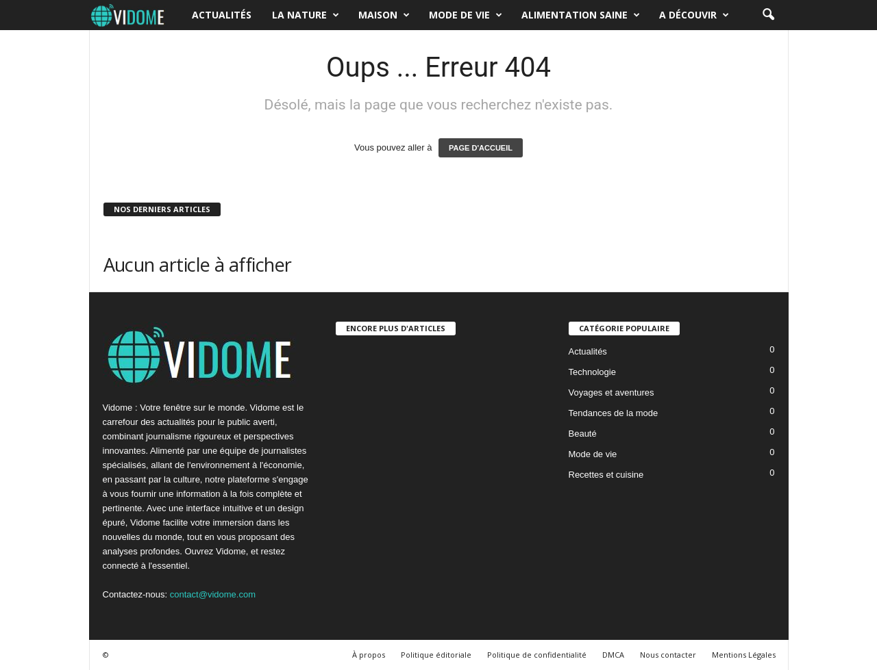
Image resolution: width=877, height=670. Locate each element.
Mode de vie (465, 15)
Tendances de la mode (613, 413)
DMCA (613, 654)
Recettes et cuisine (606, 474)
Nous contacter (668, 654)
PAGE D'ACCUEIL (480, 148)
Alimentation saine (580, 15)
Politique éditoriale (436, 654)
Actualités (221, 14)
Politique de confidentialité (536, 654)
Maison (384, 15)
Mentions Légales (744, 654)
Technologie (592, 372)
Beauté (583, 433)
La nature (305, 15)
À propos (368, 654)
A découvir (694, 15)
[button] (768, 15)
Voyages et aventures (611, 392)
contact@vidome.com (213, 594)
